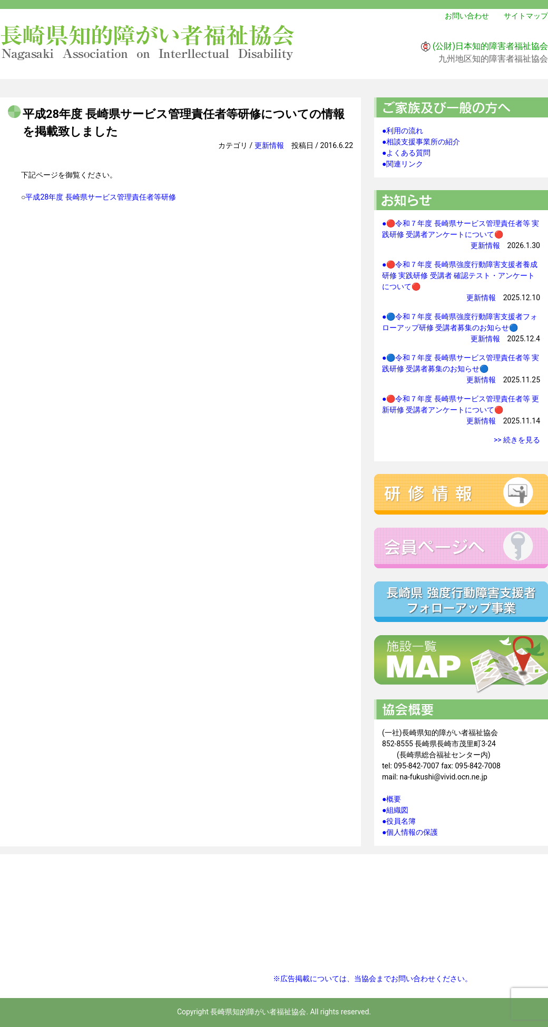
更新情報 (269, 145)
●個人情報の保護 (410, 832)
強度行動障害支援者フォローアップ (461, 601)
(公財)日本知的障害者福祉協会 (490, 46)
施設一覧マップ (461, 664)
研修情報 (461, 494)
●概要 (391, 799)
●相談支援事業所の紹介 (421, 141)
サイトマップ (526, 16)
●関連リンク (402, 164)
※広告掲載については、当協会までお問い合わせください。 (372, 978)
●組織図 (395, 810)
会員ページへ (461, 548)
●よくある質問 (406, 153)
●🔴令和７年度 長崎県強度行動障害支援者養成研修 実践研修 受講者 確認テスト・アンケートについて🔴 (459, 275)
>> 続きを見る (517, 440)
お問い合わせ (467, 16)
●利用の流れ (402, 130)
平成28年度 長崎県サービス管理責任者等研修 (100, 197)
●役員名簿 (399, 821)
